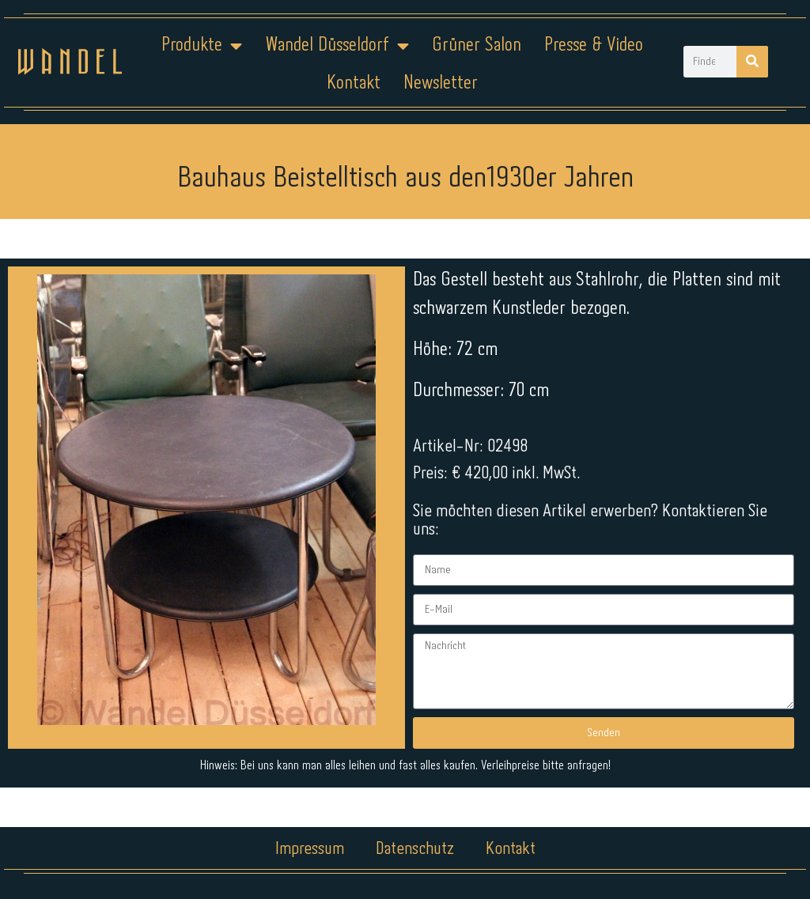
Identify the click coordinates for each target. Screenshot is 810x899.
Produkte (201, 45)
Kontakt (353, 83)
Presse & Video (593, 45)
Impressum (309, 849)
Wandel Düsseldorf (337, 45)
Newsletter (440, 83)
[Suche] (752, 61)
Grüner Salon (476, 45)
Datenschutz (415, 849)
